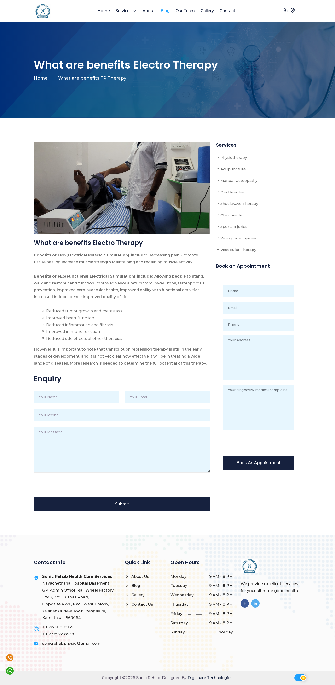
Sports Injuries (231, 226)
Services (124, 10)
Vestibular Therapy (236, 249)
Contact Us (139, 604)
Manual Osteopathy (236, 180)
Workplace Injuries (236, 238)
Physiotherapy (231, 157)
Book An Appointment (259, 462)
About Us (137, 576)
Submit (122, 504)
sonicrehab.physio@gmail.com (72, 643)
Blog (165, 10)
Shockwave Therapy (237, 203)
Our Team (185, 10)
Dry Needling (231, 192)
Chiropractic (229, 215)
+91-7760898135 (57, 627)
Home (104, 10)
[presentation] (70, 488)
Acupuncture (231, 169)
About (149, 10)
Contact (227, 10)
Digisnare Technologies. (210, 678)
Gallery (207, 10)
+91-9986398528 (58, 634)
